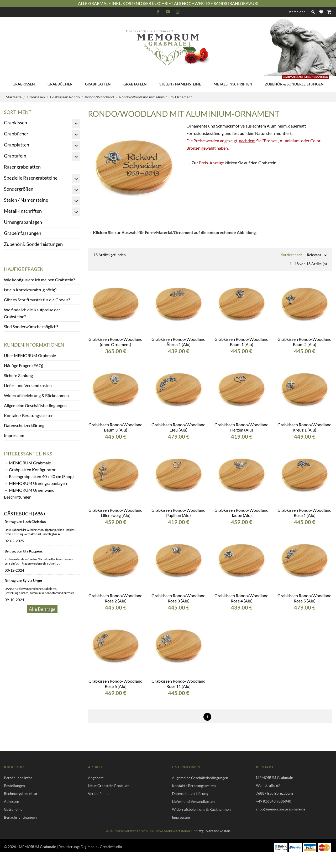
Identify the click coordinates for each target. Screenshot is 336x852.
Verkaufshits (98, 789)
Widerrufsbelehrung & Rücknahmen (36, 395)
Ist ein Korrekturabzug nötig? (30, 289)
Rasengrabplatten (22, 167)
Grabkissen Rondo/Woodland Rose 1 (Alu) (304, 508)
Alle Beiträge (42, 609)
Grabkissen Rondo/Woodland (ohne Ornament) (115, 337)
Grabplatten (98, 84)
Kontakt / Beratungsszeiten (29, 415)
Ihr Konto (14, 762)
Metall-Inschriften (233, 84)
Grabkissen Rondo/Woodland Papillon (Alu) (178, 508)
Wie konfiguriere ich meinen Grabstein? (39, 279)
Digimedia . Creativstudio (101, 842)
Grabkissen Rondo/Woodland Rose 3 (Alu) (178, 594)
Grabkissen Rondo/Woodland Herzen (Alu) (241, 423)
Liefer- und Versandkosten (28, 385)
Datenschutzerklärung (24, 425)
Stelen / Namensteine (180, 84)
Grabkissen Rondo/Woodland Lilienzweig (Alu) (115, 508)
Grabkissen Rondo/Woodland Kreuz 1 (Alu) (304, 423)
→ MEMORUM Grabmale (27, 462)
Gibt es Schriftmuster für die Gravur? (37, 299)
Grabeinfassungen (22, 233)
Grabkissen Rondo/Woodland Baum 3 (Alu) (115, 423)
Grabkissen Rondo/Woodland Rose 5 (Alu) (304, 594)
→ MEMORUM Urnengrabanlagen (35, 483)
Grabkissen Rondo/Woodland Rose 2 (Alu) (115, 594)
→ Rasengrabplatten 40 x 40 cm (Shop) (39, 476)
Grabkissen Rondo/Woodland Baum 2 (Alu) (304, 337)
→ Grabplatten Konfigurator (30, 469)
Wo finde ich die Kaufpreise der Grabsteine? (32, 313)
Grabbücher (60, 84)
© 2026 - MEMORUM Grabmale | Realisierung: (42, 842)
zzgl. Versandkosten (214, 826)
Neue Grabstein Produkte (108, 781)
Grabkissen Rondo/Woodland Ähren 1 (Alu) (178, 337)
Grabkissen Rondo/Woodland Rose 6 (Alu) (115, 679)
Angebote (96, 773)
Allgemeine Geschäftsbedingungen (35, 405)
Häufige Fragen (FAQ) (23, 365)
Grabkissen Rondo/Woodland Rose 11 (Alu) (178, 679)
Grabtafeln (135, 84)
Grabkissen (24, 84)
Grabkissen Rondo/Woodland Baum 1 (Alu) (241, 337)
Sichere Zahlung (18, 375)
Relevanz (314, 255)
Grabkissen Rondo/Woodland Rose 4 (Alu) (241, 594)
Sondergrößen (18, 189)
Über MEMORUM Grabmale (30, 355)
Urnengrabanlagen (23, 222)
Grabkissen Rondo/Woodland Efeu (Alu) (178, 423)
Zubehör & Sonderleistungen (297, 81)
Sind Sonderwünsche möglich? (31, 326)
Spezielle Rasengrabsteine (30, 178)
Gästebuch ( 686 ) (24, 513)
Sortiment (18, 112)
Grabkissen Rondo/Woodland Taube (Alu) (241, 508)
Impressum (14, 435)
